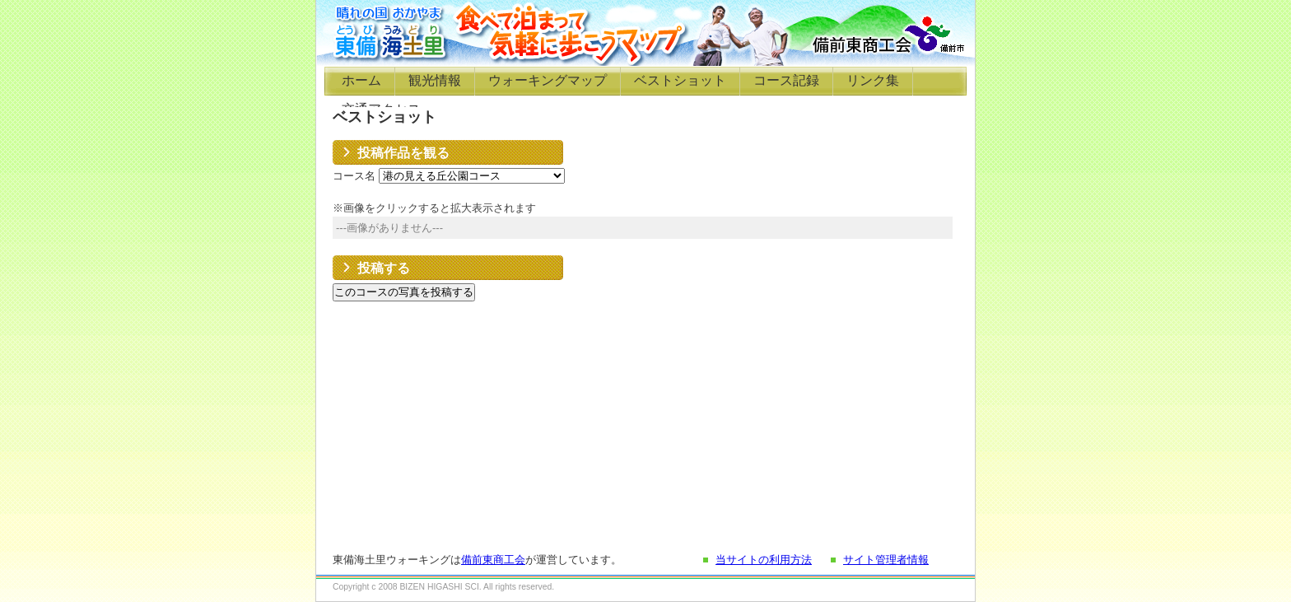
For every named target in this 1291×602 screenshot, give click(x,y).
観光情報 (434, 80)
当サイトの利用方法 (763, 559)
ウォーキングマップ (547, 80)
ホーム (361, 80)
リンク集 (872, 80)
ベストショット (680, 80)
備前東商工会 (493, 559)
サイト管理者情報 (886, 559)
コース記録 (786, 80)
